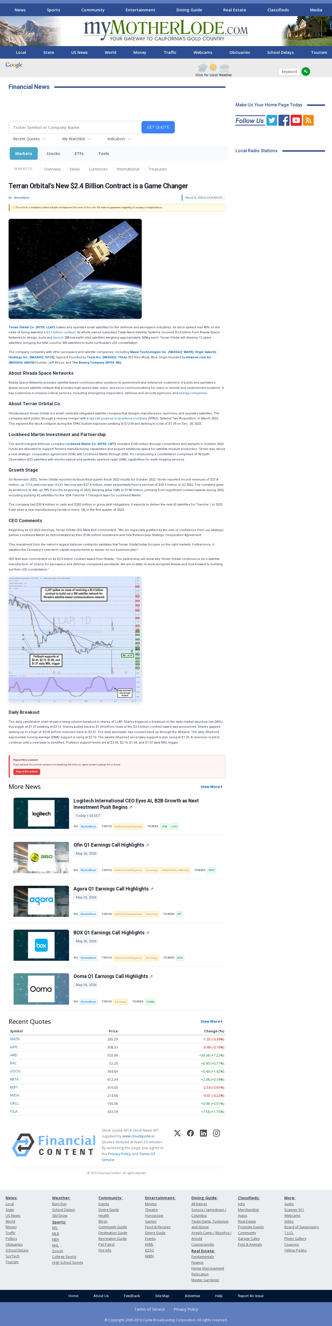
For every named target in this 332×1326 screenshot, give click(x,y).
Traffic (170, 52)
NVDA (14, 1095)
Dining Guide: (204, 1197)
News (20, 9)
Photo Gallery (295, 1238)
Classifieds (278, 9)
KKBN (149, 1256)
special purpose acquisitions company (118, 418)
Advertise (192, 1296)
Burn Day (59, 1204)
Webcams (203, 52)
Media (316, 9)
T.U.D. (289, 1232)
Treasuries (157, 169)
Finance (197, 1262)
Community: (110, 1197)
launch (58, 337)
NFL (55, 1227)
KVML (149, 1244)
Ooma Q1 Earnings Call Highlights (113, 976)
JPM (164, 826)
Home (73, 1296)
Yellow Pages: (295, 1250)
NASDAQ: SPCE (42, 357)
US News (79, 52)
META (14, 1079)
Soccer (58, 1251)
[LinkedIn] (203, 1145)
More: (289, 1197)
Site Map (162, 1296)
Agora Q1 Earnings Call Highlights (113, 889)
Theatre (151, 1209)
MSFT (14, 1087)
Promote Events (251, 1227)
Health (103, 1215)
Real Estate (234, 9)
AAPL (14, 1047)
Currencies (98, 169)
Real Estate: (203, 1251)
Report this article (26, 771)
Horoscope (154, 1215)
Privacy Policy (119, 1153)
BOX (180, 957)
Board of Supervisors (301, 1227)
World (110, 52)
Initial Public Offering (175, 870)
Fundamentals (202, 1256)
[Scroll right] (324, 9)
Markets (23, 153)
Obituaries (239, 52)
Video (289, 1221)
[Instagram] (216, 1145)
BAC (13, 1063)
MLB (55, 1233)
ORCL (14, 1103)
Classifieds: (249, 1197)
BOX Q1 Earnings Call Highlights (111, 932)
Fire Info (104, 1250)
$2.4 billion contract (60, 332)
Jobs (241, 1204)
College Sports (64, 1256)
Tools (103, 153)
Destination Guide (112, 1232)
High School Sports (67, 1262)
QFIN (211, 870)
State (48, 52)
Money (139, 52)
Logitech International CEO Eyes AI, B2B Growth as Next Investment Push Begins (136, 804)
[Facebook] (190, 1145)
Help (219, 1296)
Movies (151, 1204)
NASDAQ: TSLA (114, 357)
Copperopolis (202, 1244)
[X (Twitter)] (177, 1145)
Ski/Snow (59, 1215)
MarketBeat (88, 826)
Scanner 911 (294, 1209)
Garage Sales (249, 1238)
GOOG (15, 1071)
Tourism (12, 1262)
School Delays (280, 52)
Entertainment (140, 9)
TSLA (13, 1111)
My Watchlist (73, 138)
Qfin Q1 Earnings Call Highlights (111, 845)
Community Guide (112, 1227)
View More (210, 786)
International (127, 169)
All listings (199, 1204)
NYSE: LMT (106, 444)
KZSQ (149, 1250)
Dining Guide (189, 9)
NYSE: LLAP (45, 327)
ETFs (79, 153)
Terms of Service (149, 1309)
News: (11, 1197)
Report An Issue (250, 1296)
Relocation (200, 1274)
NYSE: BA (113, 362)
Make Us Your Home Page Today (268, 104)
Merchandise (248, 1209)
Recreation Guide (112, 1238)
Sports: (59, 1222)
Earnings (152, 870)
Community (93, 9)
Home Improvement (207, 1268)
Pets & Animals (250, 1244)
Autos (242, 1215)
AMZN (15, 1039)
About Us (101, 1296)
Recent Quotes (26, 138)
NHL (55, 1245)
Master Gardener (205, 1280)
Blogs (102, 1221)
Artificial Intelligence (128, 826)
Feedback (132, 1296)
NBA (55, 1239)
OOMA (150, 1001)
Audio (289, 1204)
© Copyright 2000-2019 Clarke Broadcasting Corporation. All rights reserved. (166, 1320)
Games (150, 1221)
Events (103, 1204)
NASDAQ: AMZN (21, 362)
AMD (13, 1055)
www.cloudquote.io (138, 1136)
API (179, 913)
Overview (52, 169)
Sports (53, 9)
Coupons (291, 1244)
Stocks (53, 153)
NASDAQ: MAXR (180, 352)
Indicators (116, 138)
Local (21, 52)
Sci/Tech (12, 1256)
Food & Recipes (158, 1227)
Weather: (61, 1197)
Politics (11, 1238)
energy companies (193, 393)
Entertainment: (160, 1197)
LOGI (174, 826)
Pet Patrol (106, 1244)
